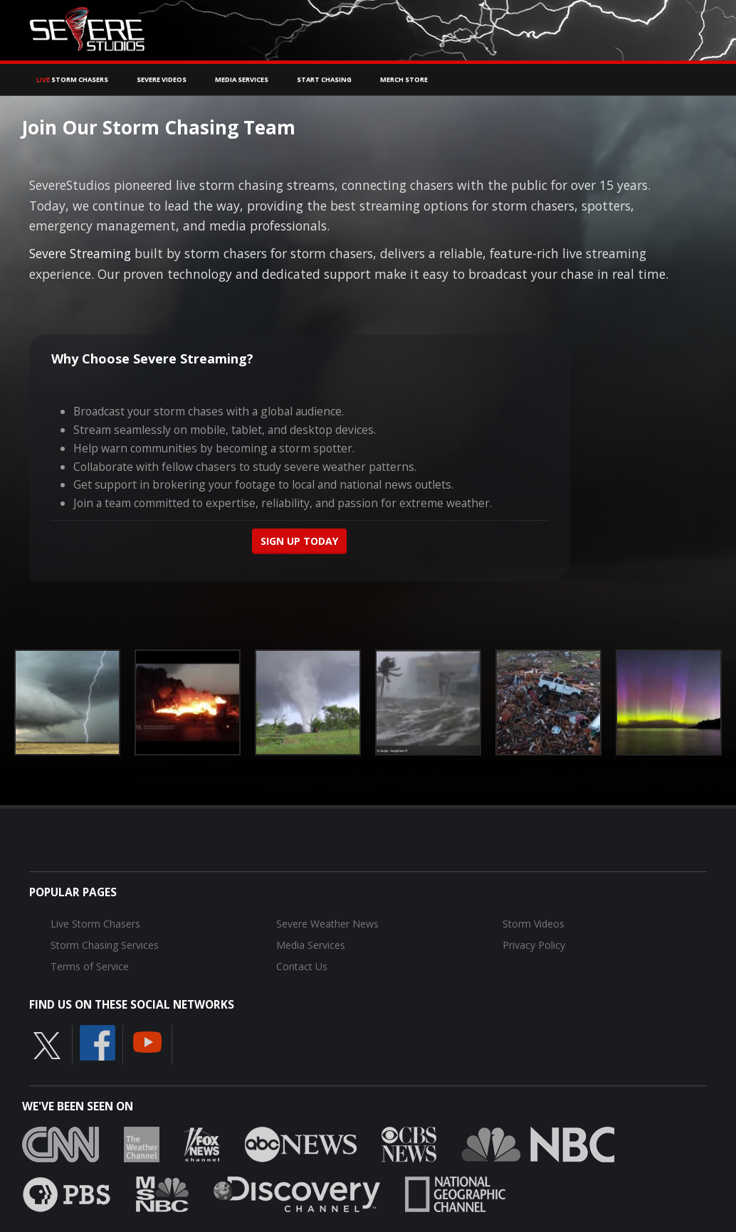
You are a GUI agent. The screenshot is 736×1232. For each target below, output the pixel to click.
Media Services (241, 79)
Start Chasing (324, 79)
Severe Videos (161, 79)
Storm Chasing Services (105, 945)
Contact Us (301, 966)
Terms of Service (90, 966)
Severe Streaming (80, 253)
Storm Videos (533, 923)
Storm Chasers (72, 79)
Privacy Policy (534, 945)
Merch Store (404, 79)
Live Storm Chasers (95, 923)
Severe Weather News (327, 923)
